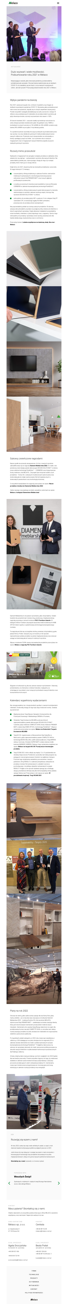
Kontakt (34, 1289)
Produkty (34, 1278)
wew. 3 (49, 1254)
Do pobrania (34, 1282)
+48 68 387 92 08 (41, 1229)
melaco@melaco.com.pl (43, 1231)
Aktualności (34, 1285)
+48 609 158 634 (41, 1251)
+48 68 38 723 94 (14, 1256)
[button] (9, 1183)
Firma (34, 1271)
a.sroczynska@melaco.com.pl (17, 1260)
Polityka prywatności (34, 1293)
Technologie (34, 1274)
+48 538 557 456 (13, 1251)
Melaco (13, 3)
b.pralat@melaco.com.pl (43, 1258)
